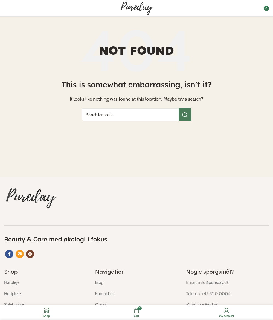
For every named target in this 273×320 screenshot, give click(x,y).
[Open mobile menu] (6, 8)
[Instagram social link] (30, 254)
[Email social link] (20, 254)
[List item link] (45, 282)
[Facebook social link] (9, 254)
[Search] (136, 114)
